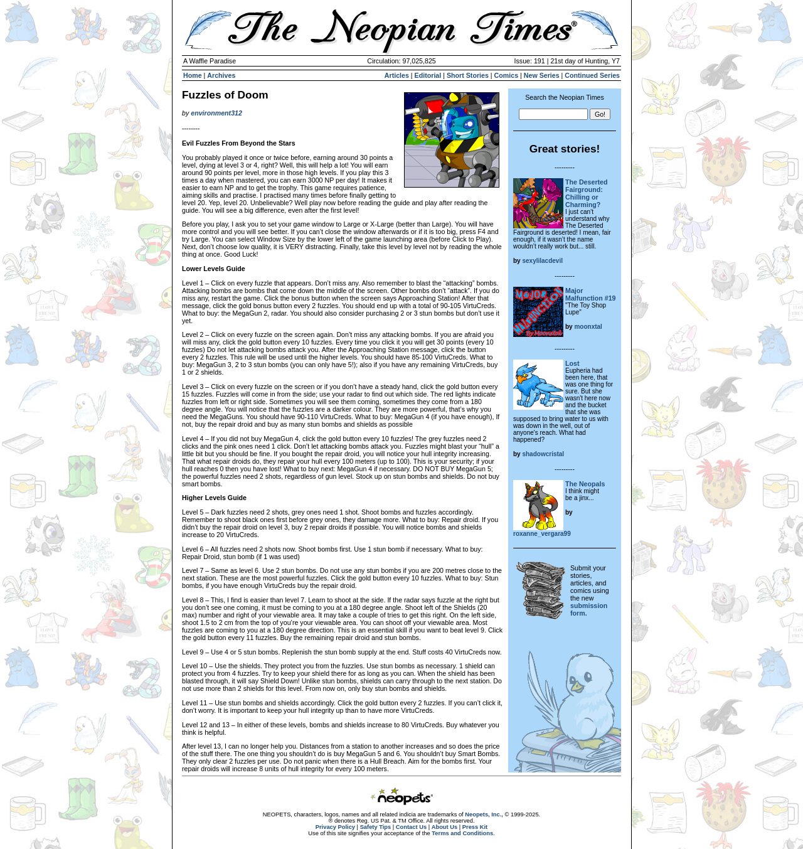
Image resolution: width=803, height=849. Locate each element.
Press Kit (474, 827)
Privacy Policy (335, 827)
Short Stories (468, 75)
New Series (542, 75)
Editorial (428, 75)
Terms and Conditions (462, 833)
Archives (221, 75)
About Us (444, 827)
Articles (397, 75)
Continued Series (592, 75)
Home (192, 75)
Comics (506, 75)
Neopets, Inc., (484, 814)
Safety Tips (375, 827)
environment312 (216, 113)
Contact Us (411, 827)
